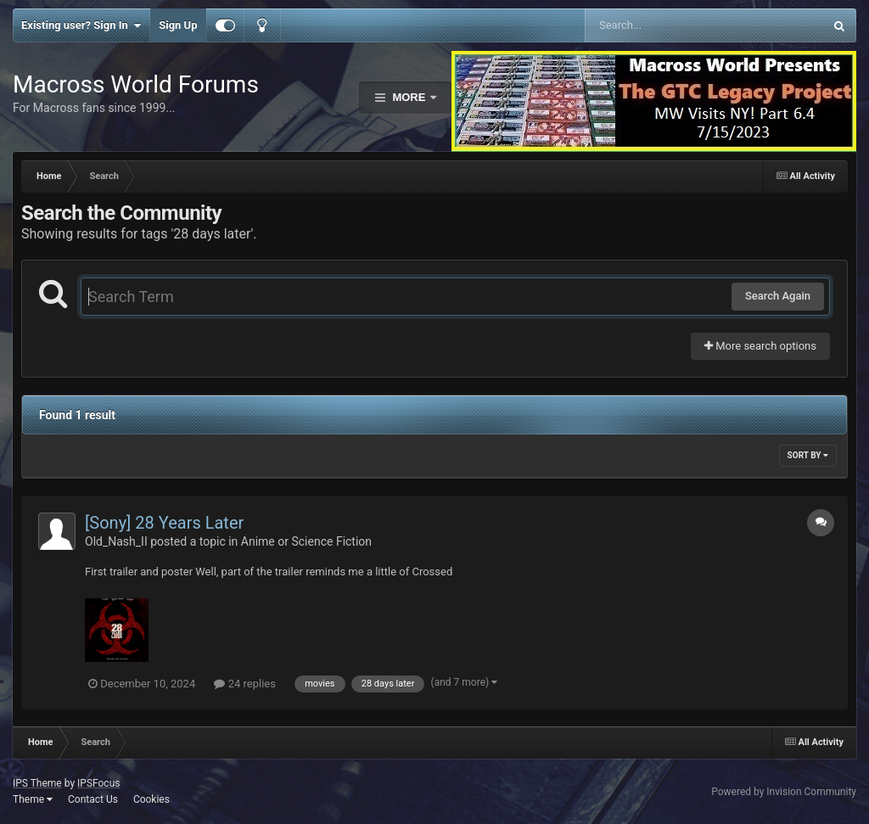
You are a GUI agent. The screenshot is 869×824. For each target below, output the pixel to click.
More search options (760, 345)
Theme (33, 799)
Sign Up (178, 25)
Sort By (808, 455)
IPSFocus (98, 783)
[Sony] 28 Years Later (164, 523)
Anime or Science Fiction (306, 541)
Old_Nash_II (116, 541)
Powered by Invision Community (783, 792)
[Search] (661, 25)
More (409, 97)
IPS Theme (37, 783)
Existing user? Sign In (81, 25)
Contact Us (93, 799)
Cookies (151, 799)
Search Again (777, 295)
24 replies (244, 683)
